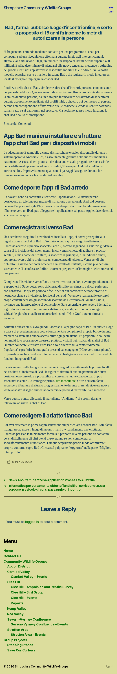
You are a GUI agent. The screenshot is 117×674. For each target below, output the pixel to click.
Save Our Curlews (21, 650)
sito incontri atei (66, 381)
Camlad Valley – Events (29, 577)
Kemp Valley (17, 608)
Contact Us (12, 556)
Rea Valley (15, 614)
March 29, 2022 (22, 462)
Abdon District (18, 566)
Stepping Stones (20, 645)
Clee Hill (13, 582)
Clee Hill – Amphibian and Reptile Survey (42, 587)
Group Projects (15, 640)
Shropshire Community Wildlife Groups (37, 8)
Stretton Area (17, 630)
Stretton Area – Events (28, 634)
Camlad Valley (18, 572)
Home (8, 551)
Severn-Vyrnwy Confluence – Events (39, 624)
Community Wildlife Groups (25, 561)
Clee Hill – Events (24, 598)
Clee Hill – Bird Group (27, 592)
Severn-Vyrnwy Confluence (29, 619)
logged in (32, 522)
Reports (17, 603)
